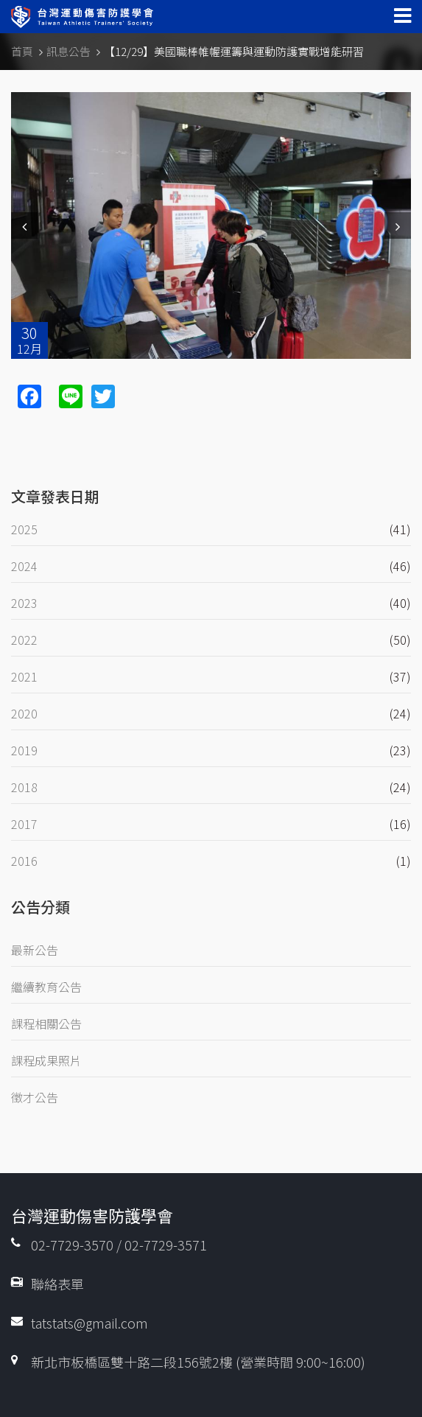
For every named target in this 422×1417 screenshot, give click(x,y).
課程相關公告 (46, 1023)
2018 (24, 787)
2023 (24, 603)
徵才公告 (34, 1097)
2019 (24, 750)
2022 (24, 639)
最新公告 (34, 950)
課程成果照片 (46, 1060)
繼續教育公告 (46, 987)
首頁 (22, 51)
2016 (24, 861)
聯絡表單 (57, 1283)
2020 (24, 713)
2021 (24, 676)
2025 (24, 529)
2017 (24, 824)
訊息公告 (68, 51)
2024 (24, 566)
